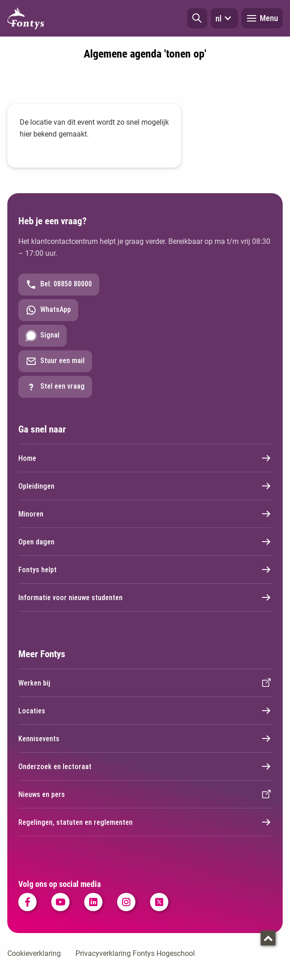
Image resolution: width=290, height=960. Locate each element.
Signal (42, 335)
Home (145, 458)
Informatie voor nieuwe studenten (145, 597)
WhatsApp (48, 310)
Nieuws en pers (145, 794)
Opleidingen (145, 485)
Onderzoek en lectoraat (145, 766)
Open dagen (145, 541)
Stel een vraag (55, 386)
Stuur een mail (55, 361)
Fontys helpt (145, 569)
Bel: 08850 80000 (59, 284)
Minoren (145, 513)
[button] (197, 18)
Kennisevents (145, 738)
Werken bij (145, 682)
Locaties (145, 710)
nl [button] (224, 18)
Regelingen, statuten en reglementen (145, 822)
